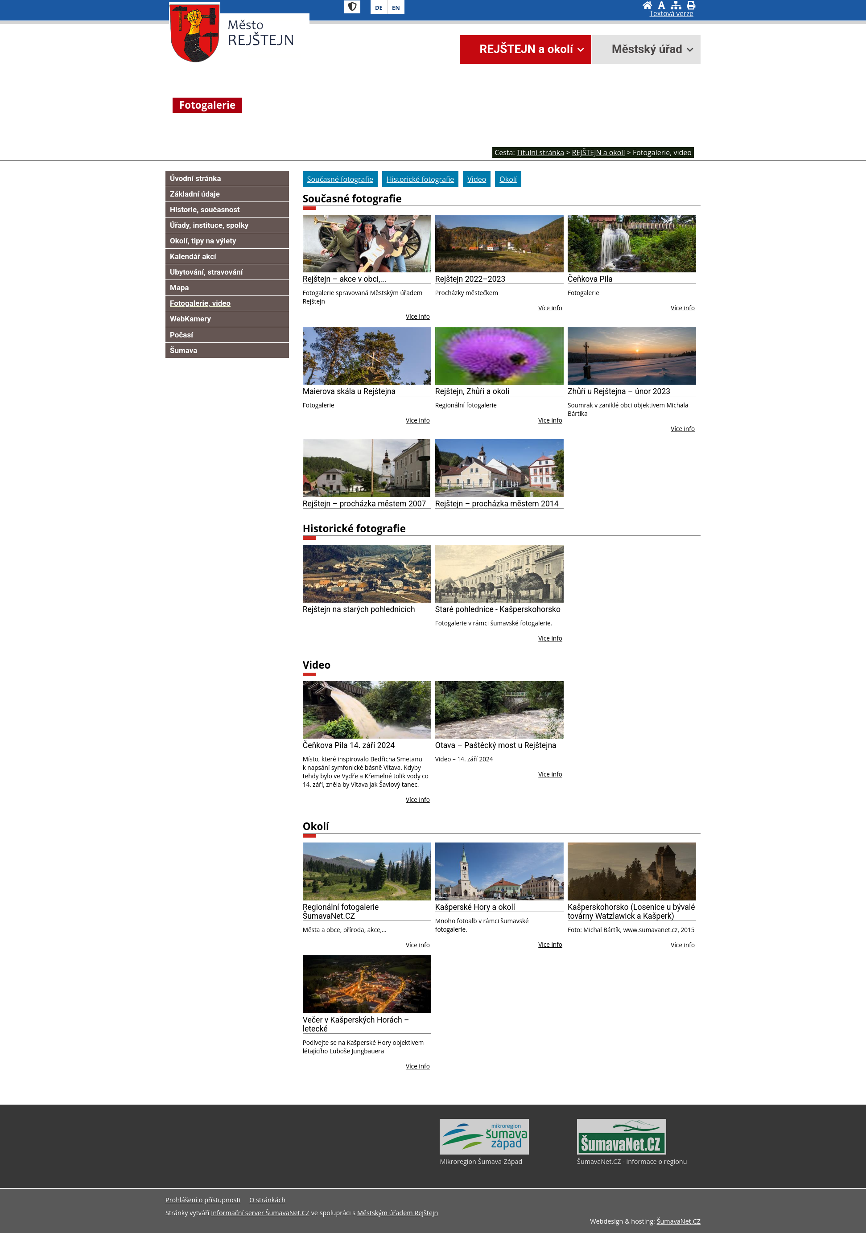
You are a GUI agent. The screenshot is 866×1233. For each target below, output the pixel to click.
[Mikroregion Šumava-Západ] (484, 1152)
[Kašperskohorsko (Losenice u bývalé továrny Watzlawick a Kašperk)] (632, 871)
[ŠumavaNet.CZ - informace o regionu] (621, 1152)
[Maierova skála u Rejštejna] (367, 356)
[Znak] (352, 6)
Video (317, 665)
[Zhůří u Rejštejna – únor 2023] (632, 356)
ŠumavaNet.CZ (679, 1221)
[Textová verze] (671, 14)
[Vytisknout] (691, 5)
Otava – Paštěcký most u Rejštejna (496, 745)
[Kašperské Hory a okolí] (499, 871)
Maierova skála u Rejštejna (349, 391)
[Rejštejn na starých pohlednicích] (367, 574)
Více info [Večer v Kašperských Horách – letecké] (418, 1066)
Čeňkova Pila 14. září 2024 (349, 745)
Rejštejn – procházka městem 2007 (364, 503)
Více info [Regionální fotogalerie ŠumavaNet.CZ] (418, 945)
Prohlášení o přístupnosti (202, 1200)
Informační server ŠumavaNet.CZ (260, 1212)
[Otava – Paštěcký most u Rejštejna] (499, 710)
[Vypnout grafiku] (661, 5)
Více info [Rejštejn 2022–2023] (550, 308)
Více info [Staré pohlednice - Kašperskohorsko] (550, 638)
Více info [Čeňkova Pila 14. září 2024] (418, 799)
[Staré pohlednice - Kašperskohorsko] (499, 574)
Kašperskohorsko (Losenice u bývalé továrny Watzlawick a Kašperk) (631, 912)
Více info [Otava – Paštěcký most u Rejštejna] (550, 774)
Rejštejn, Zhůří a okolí (472, 391)
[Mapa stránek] (676, 5)
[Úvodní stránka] (647, 5)
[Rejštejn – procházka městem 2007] (367, 468)
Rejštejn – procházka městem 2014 (497, 503)
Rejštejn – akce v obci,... (345, 279)
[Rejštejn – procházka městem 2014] (499, 468)
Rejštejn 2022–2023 (470, 279)
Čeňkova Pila (590, 279)
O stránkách (267, 1200)
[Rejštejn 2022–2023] (499, 244)
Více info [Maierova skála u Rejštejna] (418, 420)
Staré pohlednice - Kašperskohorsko (498, 609)
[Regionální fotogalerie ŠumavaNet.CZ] (367, 871)
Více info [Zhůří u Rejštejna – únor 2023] (683, 428)
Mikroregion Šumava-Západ (481, 1161)
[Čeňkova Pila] (632, 244)
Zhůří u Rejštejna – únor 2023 (619, 391)
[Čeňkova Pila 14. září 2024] (367, 710)
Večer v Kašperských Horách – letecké (356, 1024)
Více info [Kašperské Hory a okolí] (550, 944)
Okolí (316, 826)
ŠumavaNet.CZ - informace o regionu (632, 1161)
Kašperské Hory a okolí (475, 907)
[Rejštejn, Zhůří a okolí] (499, 356)
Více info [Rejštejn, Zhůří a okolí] (550, 420)
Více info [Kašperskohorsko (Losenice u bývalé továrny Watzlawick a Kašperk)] (683, 945)
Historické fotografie (354, 528)
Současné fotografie (352, 199)
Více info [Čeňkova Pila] (683, 308)
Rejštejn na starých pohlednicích (359, 609)
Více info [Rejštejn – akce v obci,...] (418, 316)
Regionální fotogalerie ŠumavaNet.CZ (341, 912)
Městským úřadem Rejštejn (397, 1212)
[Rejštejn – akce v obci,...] (367, 244)
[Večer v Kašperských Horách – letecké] (367, 984)
